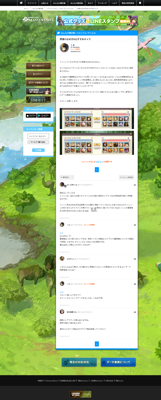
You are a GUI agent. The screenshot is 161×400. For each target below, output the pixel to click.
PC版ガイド (38, 65)
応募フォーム (119, 380)
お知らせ (44, 3)
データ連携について (38, 82)
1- (97, 169)
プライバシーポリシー (51, 380)
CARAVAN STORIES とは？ (38, 91)
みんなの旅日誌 (76, 3)
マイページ (32, 3)
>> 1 (61, 232)
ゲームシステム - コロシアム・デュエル (60, 8)
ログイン (38, 74)
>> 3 (61, 292)
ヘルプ (114, 3)
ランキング (102, 3)
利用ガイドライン (83, 380)
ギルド (90, 3)
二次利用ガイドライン (97, 380)
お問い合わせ (109, 380)
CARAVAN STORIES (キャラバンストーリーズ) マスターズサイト (38, 20)
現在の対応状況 (128, 3)
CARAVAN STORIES (80, 394)
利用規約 (40, 380)
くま (73, 44)
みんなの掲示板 (59, 3)
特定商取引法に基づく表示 (67, 380)
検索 (39, 150)
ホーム (26, 8)
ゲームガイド (38, 99)
